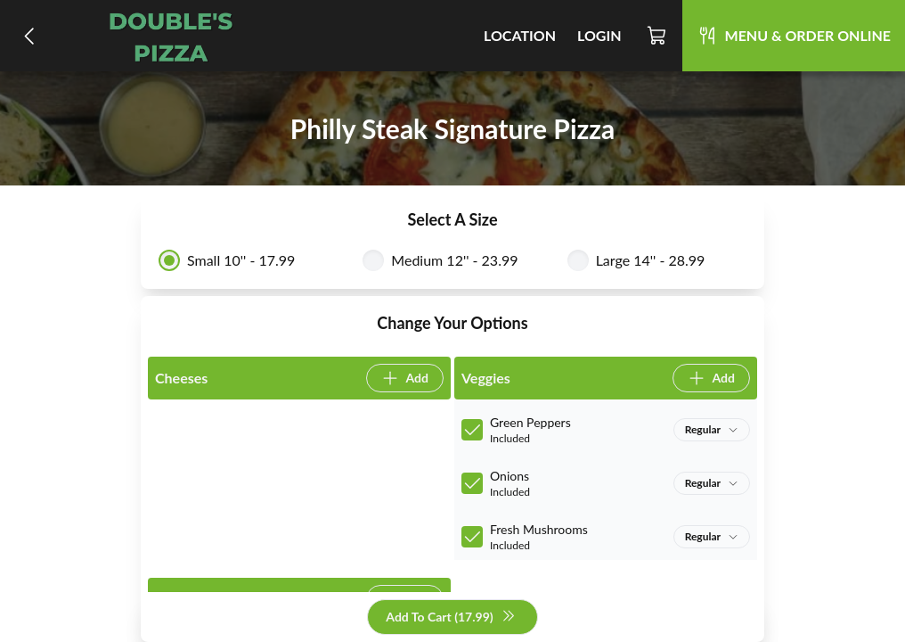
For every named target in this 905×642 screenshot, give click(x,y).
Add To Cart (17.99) (450, 617)
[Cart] (657, 35)
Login (599, 35)
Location (520, 35)
